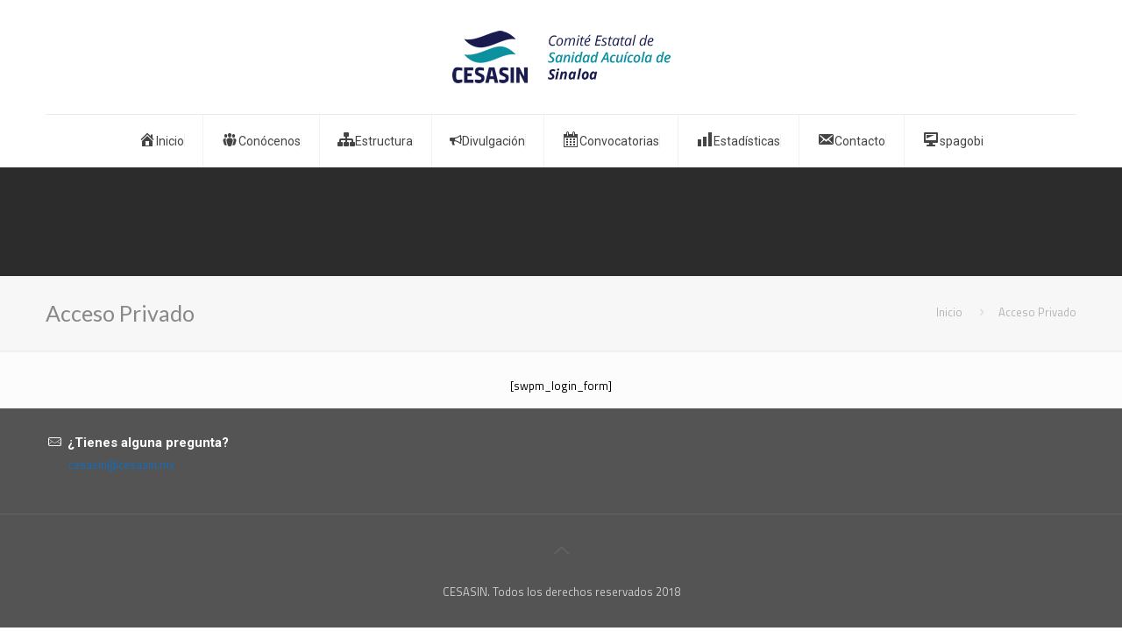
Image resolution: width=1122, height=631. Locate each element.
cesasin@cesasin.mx (121, 464)
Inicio (949, 312)
